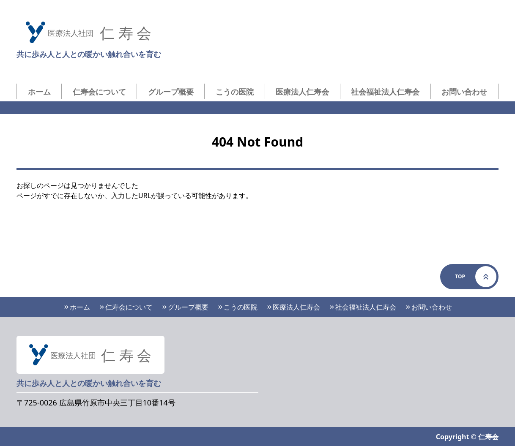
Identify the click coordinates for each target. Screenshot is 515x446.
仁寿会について (99, 92)
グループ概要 (171, 92)
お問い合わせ (464, 92)
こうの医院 (235, 92)
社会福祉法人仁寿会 (385, 92)
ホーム (39, 92)
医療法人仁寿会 (302, 92)
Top (475, 276)
